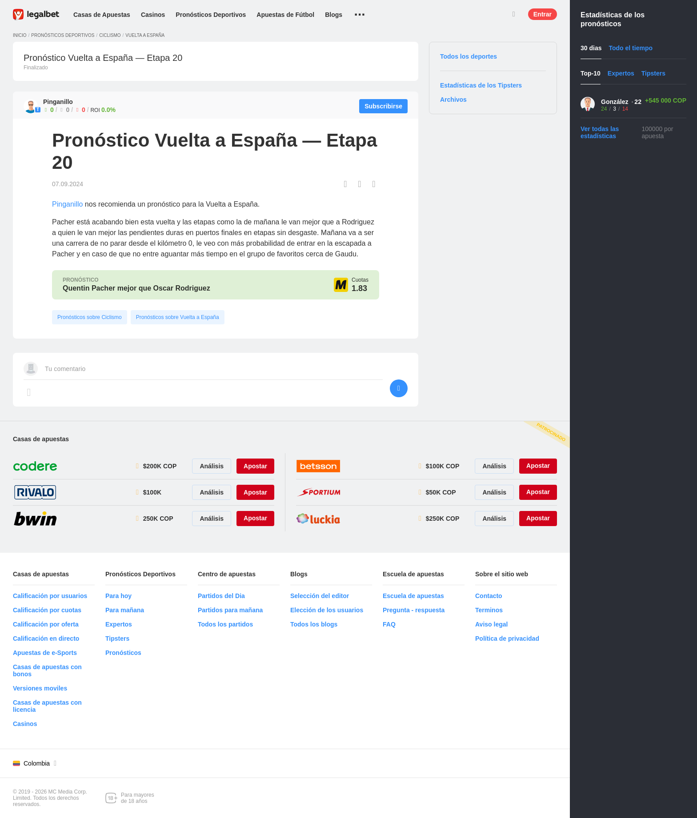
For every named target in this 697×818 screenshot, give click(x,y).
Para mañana (124, 610)
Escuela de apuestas (413, 595)
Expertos (118, 624)
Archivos (453, 99)
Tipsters (117, 638)
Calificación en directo (46, 638)
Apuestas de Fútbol (285, 14)
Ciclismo (109, 35)
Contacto (488, 595)
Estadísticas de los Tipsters (481, 85)
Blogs (333, 14)
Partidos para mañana (230, 610)
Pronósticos (123, 652)
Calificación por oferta (46, 624)
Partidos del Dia (221, 595)
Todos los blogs (313, 624)
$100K (152, 492)
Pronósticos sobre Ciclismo (89, 317)
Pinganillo (67, 204)
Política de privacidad (507, 638)
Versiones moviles (40, 688)
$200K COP (159, 466)
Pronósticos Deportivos (211, 14)
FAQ (389, 624)
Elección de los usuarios (326, 610)
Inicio (20, 35)
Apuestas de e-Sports (45, 652)
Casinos (153, 14)
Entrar (542, 14)
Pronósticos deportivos (62, 35)
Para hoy (118, 595)
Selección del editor (319, 595)
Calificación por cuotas (47, 610)
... (359, 11)
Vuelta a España (144, 35)
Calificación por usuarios (50, 595)
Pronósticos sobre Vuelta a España (177, 317)
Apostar (255, 466)
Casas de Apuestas (101, 14)
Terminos (489, 610)
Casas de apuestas (41, 439)
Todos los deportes (468, 56)
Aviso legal (491, 624)
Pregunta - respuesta (414, 610)
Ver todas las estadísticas (600, 132)
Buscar (513, 14)
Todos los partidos (225, 624)
